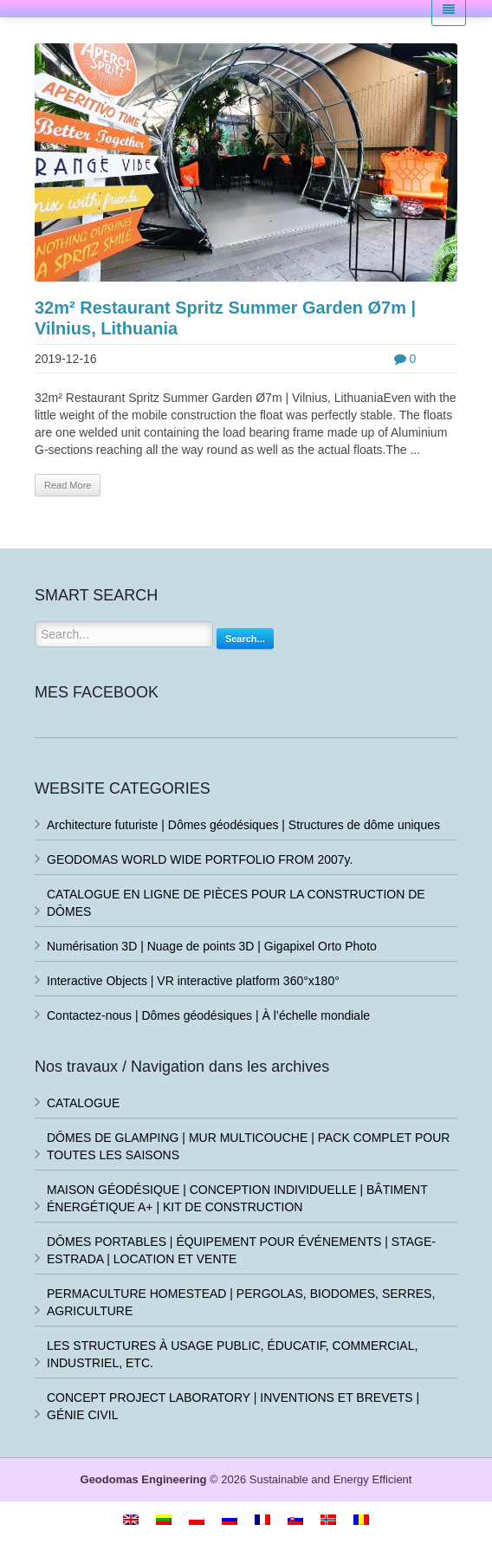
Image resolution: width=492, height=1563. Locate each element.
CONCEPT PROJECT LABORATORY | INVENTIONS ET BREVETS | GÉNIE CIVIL (233, 1406)
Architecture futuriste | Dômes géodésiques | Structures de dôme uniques (243, 825)
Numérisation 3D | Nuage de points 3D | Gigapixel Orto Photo (212, 946)
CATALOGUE (83, 1103)
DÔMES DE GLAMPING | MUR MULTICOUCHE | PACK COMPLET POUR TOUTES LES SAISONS (248, 1146)
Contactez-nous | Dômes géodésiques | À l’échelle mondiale (208, 1015)
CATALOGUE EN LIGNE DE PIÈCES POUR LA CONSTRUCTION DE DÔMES (236, 902)
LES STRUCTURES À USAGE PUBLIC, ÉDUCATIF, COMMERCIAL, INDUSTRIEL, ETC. (232, 1354)
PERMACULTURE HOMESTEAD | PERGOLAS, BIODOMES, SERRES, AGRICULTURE (241, 1302)
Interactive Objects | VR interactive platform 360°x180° (193, 981)
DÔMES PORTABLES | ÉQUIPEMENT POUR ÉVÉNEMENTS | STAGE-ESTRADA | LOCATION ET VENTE (241, 1250)
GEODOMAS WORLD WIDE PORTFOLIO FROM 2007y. (200, 859)
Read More (67, 485)
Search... (245, 638)
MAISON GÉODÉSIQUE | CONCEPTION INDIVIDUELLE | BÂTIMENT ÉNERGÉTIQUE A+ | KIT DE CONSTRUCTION (237, 1198)
